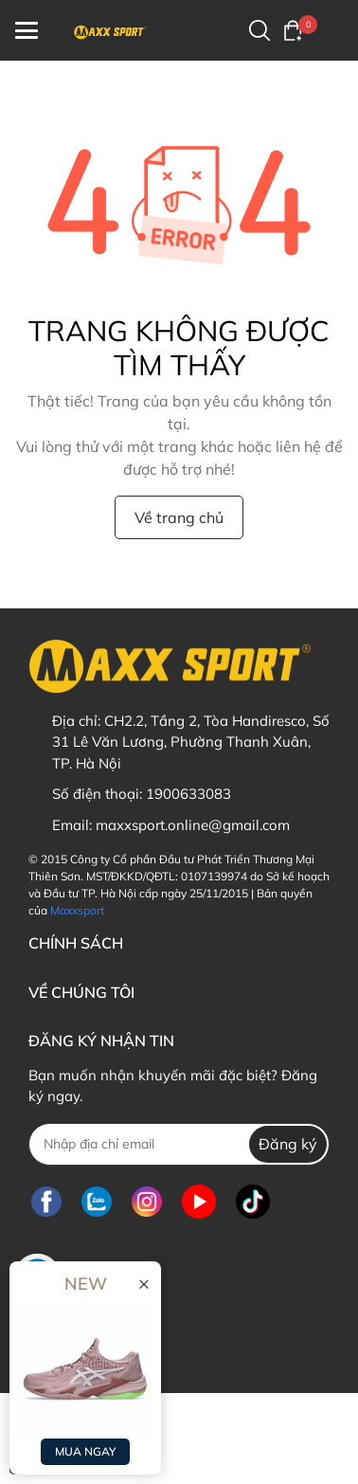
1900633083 (188, 794)
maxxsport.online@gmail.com (193, 825)
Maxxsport (77, 910)
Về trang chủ (179, 517)
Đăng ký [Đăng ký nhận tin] (288, 1143)
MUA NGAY (85, 1451)
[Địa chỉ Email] (179, 1144)
